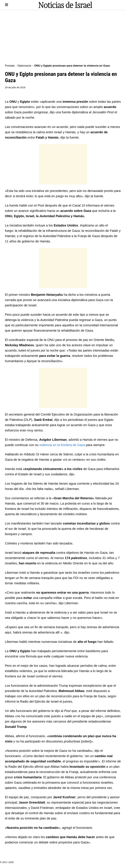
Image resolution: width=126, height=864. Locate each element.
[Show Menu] (6, 5)
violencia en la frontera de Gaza (62, 445)
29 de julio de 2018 (15, 87)
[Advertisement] (63, 36)
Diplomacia (24, 65)
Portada (10, 65)
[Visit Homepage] (65, 5)
